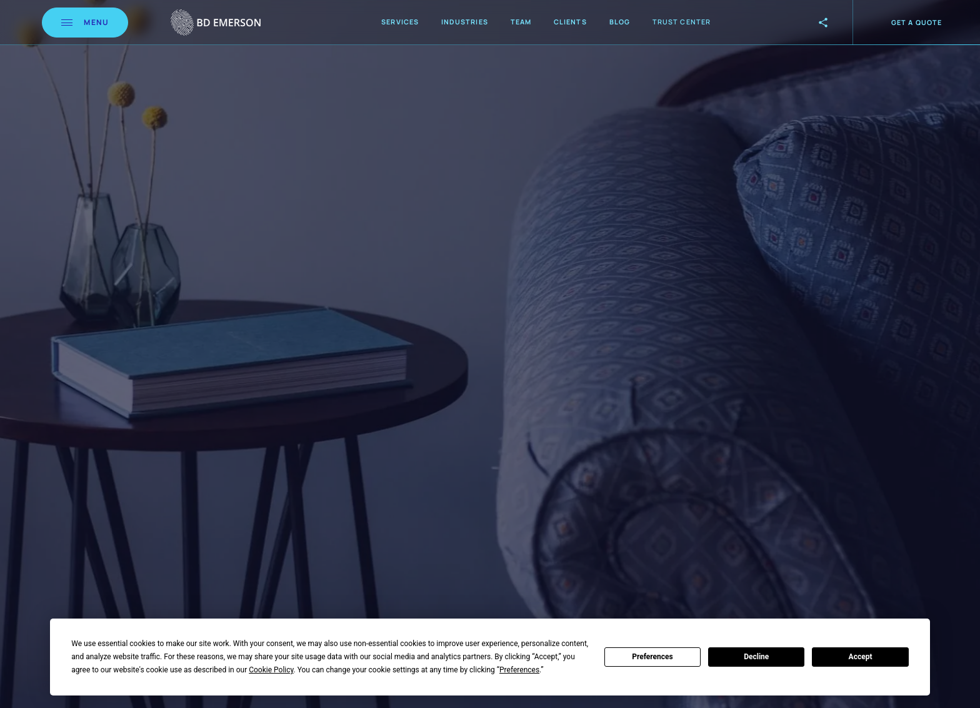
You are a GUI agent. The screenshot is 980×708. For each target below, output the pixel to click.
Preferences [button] (519, 669)
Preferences (652, 656)
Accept (860, 656)
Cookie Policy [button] (271, 669)
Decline (756, 656)
